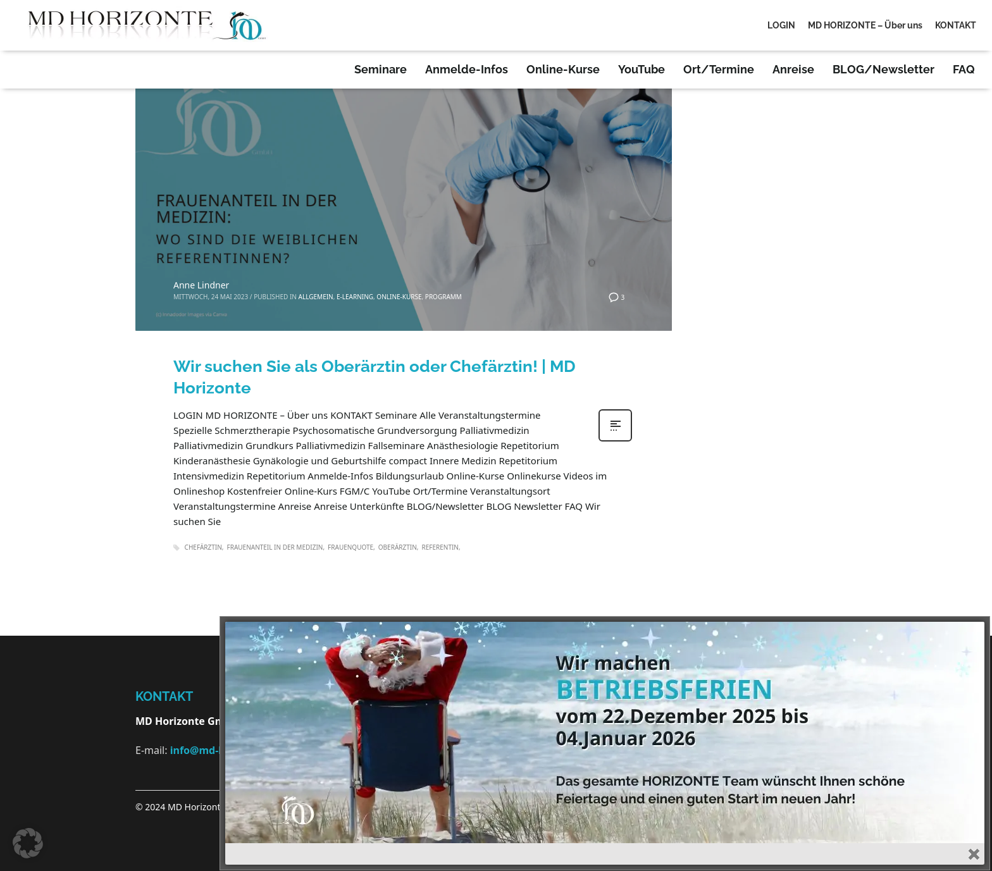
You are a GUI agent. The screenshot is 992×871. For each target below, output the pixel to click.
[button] (28, 843)
